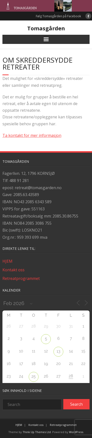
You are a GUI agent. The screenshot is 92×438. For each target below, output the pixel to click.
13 (58, 351)
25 (33, 376)
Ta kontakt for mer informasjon (31, 135)
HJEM (7, 261)
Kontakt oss (13, 270)
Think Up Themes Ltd (37, 432)
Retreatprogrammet (21, 278)
